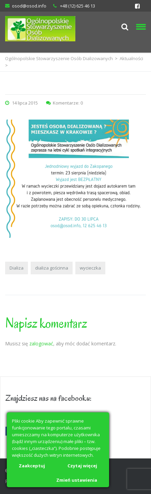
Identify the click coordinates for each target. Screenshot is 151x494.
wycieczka (90, 268)
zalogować (41, 343)
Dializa (17, 268)
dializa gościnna (51, 268)
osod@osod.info (29, 6)
